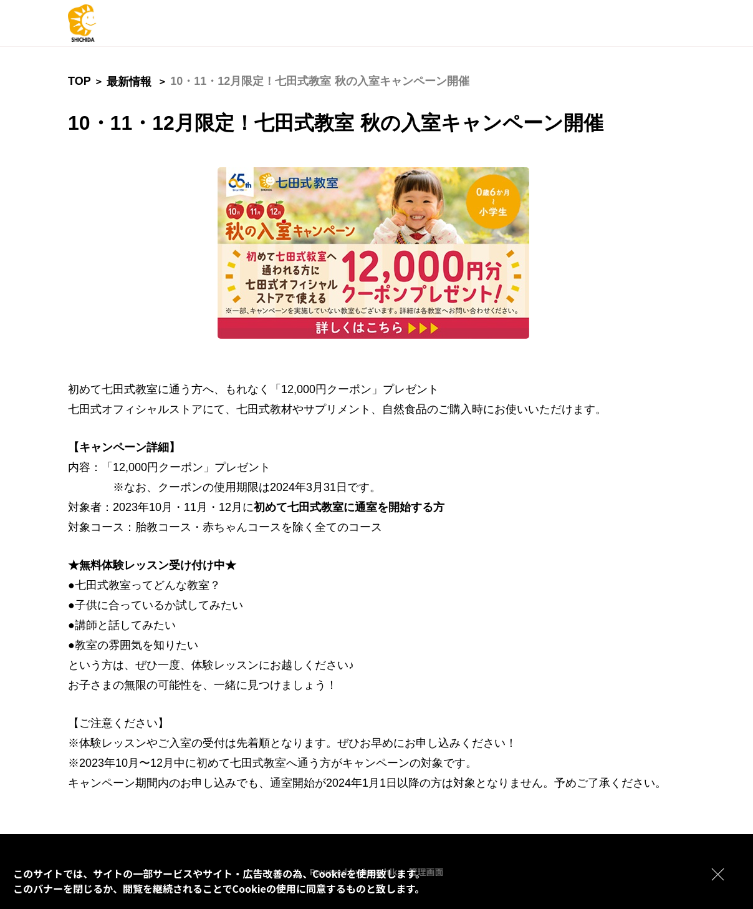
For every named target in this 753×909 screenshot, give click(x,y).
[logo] (118, 23)
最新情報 (129, 81)
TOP (79, 81)
